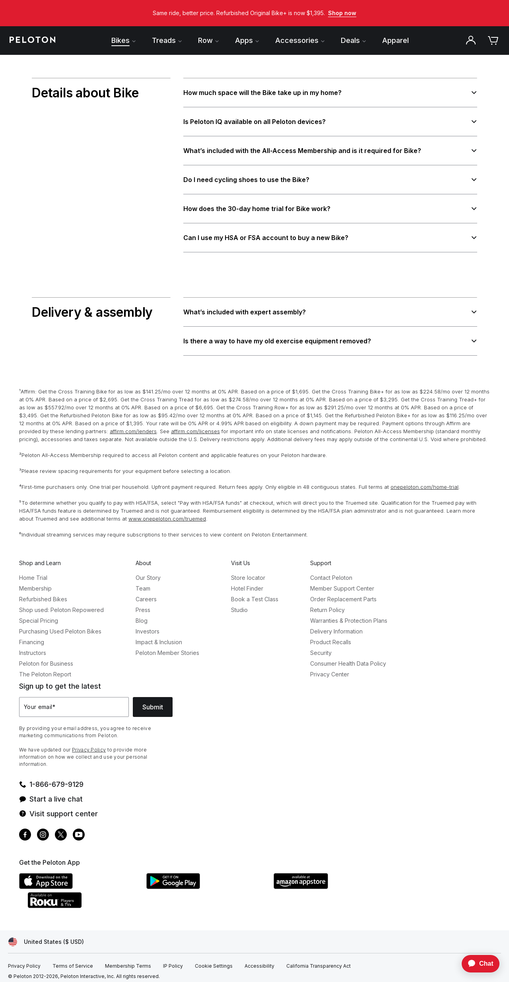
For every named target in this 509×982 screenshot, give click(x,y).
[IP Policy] (173, 962)
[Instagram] (43, 831)
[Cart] (493, 40)
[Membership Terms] (128, 962)
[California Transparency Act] (318, 962)
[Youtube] (79, 831)
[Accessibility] (259, 962)
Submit (152, 703)
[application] (477, 963)
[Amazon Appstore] (333, 882)
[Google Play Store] (206, 882)
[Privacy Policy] (24, 962)
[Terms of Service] (72, 962)
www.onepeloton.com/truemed (167, 514)
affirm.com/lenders (133, 427)
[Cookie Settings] (214, 962)
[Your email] (74, 703)
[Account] (470, 40)
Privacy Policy (89, 745)
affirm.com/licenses (195, 427)
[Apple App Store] (78, 882)
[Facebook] (25, 831)
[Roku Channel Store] (86, 901)
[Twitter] (61, 831)
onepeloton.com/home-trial (424, 482)
